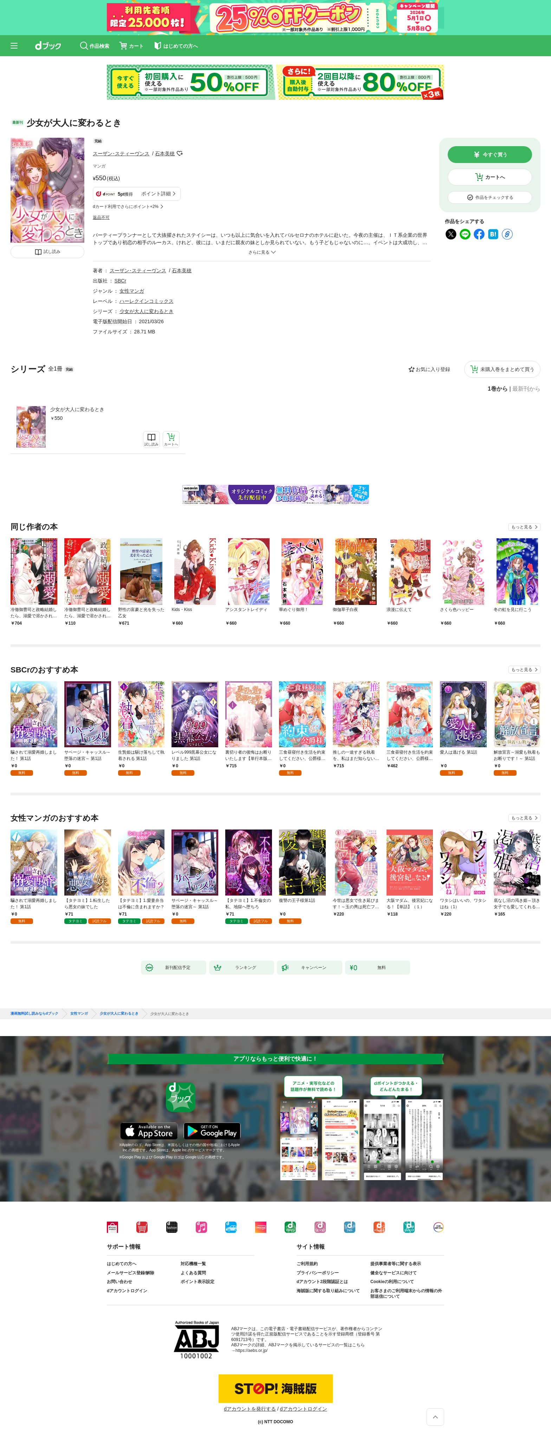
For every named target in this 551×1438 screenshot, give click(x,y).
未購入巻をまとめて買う (507, 369)
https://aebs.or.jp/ (251, 1350)
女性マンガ (131, 291)
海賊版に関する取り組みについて (328, 1290)
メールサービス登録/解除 (130, 1272)
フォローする (179, 153)
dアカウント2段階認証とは (322, 1281)
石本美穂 (165, 153)
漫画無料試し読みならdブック (34, 1013)
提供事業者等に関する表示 (395, 1263)
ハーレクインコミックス (146, 301)
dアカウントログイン (127, 1290)
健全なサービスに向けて (393, 1272)
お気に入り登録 (433, 369)
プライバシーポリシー (318, 1272)
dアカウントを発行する (250, 1409)
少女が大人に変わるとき (77, 409)
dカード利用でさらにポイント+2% (125, 206)
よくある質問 (193, 1272)
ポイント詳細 (156, 193)
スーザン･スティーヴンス (121, 153)
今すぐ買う (495, 154)
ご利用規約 (307, 1263)
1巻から (498, 389)
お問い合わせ (119, 1281)
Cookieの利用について (392, 1281)
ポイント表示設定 (197, 1281)
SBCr (120, 281)
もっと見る (521, 527)
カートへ (495, 177)
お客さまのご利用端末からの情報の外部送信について (406, 1293)
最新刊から (526, 389)
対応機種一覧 (193, 1263)
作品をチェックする (494, 197)
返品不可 (101, 217)
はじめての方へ (121, 1263)
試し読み (52, 251)
